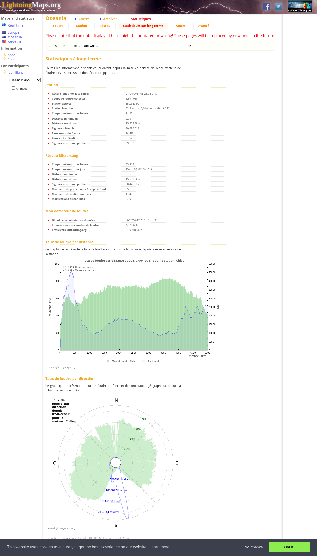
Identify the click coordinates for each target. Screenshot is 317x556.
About (12, 59)
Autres (181, 26)
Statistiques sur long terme (143, 26)
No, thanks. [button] (254, 547)
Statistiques (141, 18)
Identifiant (15, 72)
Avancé (203, 26)
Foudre (58, 26)
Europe (13, 32)
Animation (23, 88)
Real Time (16, 25)
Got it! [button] (289, 547)
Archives (110, 18)
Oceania (15, 37)
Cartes (84, 18)
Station (81, 26)
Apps (11, 55)
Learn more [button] (159, 547)
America (14, 41)
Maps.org (31, 5)
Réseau (105, 26)
